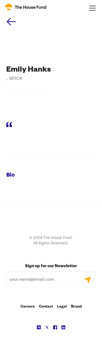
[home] (25, 8)
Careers (27, 307)
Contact (46, 307)
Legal (62, 307)
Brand (76, 307)
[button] (91, 8)
